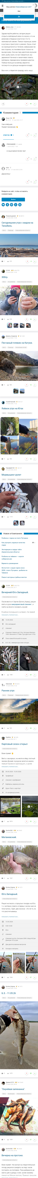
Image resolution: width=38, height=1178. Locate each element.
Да (19, 16)
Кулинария (11, 1093)
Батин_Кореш (10, 887)
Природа (10, 230)
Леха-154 (9, 118)
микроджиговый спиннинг (22, 604)
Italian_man (9, 27)
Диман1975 (10, 1082)
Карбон (8, 737)
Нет (19, 11)
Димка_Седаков (11, 336)
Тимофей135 (10, 468)
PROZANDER (11, 144)
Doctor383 (9, 830)
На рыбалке (11, 282)
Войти (13, 199)
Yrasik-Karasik (10, 402)
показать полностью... (10, 615)
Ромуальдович (11, 216)
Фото (4, 230)
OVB (7, 168)
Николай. (9, 684)
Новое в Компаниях (12, 533)
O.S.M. (8, 270)
